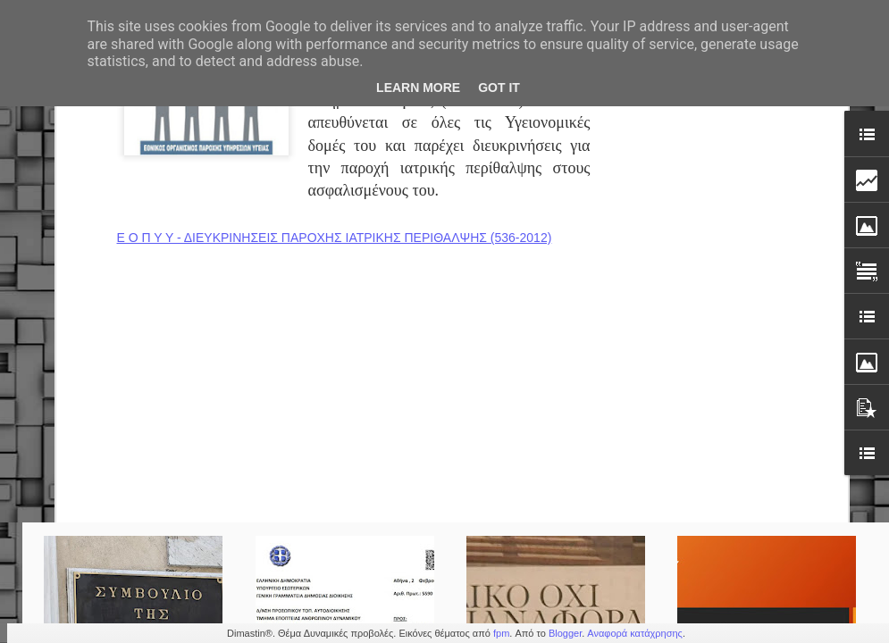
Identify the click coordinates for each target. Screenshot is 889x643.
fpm (501, 633)
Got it (499, 87)
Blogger (565, 633)
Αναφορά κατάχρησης (635, 633)
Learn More (418, 87)
